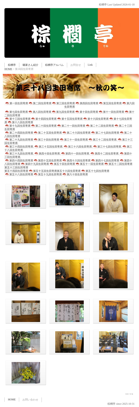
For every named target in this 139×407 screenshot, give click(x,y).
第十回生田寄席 (86, 111)
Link (90, 64)
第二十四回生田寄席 (18, 132)
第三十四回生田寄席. (19, 146)
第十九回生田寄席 (17, 125)
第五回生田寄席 (110, 103)
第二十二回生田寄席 (99, 125)
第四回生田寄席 (86, 103)
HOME (8, 69)
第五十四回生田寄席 (16, 171)
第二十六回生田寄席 (76, 132)
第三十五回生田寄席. (48, 146)
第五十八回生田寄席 (18, 174)
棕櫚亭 (12, 65)
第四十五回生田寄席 (47, 160)
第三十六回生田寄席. (78, 146)
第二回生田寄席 (39, 103)
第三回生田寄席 (63, 103)
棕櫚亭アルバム (54, 65)
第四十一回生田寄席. (75, 153)
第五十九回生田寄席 (47, 174)
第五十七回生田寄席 (95, 171)
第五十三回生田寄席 (16, 167)
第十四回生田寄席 (44, 118)
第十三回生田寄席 (17, 118)
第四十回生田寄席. (47, 153)
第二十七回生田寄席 (105, 132)
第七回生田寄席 (16, 111)
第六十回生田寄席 (75, 174)
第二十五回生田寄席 (47, 132)
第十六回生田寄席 (96, 118)
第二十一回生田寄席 (71, 125)
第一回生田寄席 (16, 103)
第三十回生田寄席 (46, 139)
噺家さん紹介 (30, 65)
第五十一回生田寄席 (89, 164)
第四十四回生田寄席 (18, 160)
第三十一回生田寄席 (73, 139)
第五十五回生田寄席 (42, 171)
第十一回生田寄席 (111, 111)
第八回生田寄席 (39, 111)
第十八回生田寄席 (20, 122)
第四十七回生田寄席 (105, 160)
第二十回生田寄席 (44, 125)
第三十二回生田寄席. (102, 139)
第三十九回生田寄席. (19, 153)
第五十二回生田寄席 (118, 164)
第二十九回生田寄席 (18, 139)
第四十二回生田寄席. (104, 153)
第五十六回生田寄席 (69, 171)
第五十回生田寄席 (62, 164)
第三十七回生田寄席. (107, 146)
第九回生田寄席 (63, 111)
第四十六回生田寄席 (76, 160)
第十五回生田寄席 (70, 118)
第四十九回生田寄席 (34, 164)
